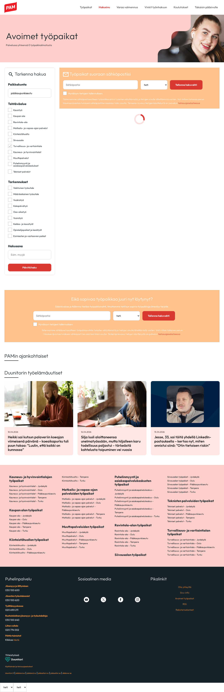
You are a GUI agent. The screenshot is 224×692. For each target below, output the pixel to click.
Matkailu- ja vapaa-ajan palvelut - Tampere (83, 513)
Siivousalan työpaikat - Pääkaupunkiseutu (187, 484)
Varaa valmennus (127, 7)
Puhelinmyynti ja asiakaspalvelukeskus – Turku (137, 516)
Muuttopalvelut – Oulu (73, 536)
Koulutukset (181, 7)
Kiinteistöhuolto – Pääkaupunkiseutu (27, 552)
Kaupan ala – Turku (18, 530)
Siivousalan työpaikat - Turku (181, 491)
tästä (16, 639)
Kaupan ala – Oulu (18, 519)
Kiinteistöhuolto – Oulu (20, 548)
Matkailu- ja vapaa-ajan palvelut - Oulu (81, 502)
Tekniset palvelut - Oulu (179, 510)
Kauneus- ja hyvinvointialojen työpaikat (30, 479)
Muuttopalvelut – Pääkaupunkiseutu (79, 539)
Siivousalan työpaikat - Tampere (183, 488)
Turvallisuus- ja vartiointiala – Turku (184, 554)
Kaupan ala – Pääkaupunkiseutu (24, 523)
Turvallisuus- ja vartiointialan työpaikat (188, 532)
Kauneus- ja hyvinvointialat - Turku (26, 501)
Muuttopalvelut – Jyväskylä (75, 532)
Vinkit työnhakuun (156, 7)
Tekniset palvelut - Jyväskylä (181, 506)
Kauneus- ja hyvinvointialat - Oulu (26, 490)
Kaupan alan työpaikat (26, 510)
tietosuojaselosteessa (189, 103)
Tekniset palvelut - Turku (179, 521)
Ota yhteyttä (184, 587)
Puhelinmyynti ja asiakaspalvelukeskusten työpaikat (133, 480)
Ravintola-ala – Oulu (125, 534)
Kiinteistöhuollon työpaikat (29, 540)
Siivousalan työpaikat (130, 555)
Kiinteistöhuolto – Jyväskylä (22, 545)
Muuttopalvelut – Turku (73, 547)
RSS (185, 604)
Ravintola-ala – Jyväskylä (127, 530)
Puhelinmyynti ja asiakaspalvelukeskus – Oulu (137, 497)
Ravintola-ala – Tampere (127, 541)
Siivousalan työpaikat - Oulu (181, 480)
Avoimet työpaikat (184, 598)
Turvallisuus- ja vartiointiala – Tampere (186, 550)
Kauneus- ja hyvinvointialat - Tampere (28, 497)
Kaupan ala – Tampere (20, 526)
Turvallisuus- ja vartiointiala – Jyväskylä (186, 539)
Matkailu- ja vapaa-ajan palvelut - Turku (82, 517)
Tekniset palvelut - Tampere (181, 517)
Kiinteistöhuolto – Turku (73, 480)
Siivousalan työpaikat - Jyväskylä (183, 476)
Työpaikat (86, 7)
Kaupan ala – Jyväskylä (20, 515)
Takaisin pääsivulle (206, 7)
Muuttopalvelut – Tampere (75, 543)
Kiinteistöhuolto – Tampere (75, 476)
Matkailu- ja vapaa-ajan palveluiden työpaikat (79, 492)
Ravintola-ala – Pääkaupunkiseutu (131, 538)
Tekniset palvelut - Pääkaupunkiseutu (185, 513)
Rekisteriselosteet (185, 609)
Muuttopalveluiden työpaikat (83, 527)
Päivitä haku (29, 267)
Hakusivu (104, 7)
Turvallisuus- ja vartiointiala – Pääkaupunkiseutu (191, 547)
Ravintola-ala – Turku (125, 545)
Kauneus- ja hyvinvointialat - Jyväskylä (28, 486)
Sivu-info (184, 592)
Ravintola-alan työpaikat (133, 525)
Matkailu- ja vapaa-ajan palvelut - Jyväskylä (83, 498)
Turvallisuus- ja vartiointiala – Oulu (184, 543)
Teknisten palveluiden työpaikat (190, 501)
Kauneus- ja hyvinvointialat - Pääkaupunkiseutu (32, 493)
